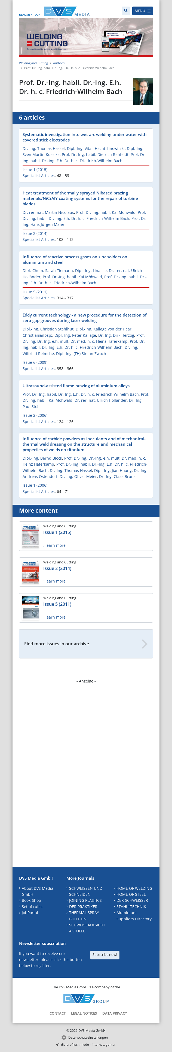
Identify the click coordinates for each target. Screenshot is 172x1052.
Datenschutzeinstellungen (88, 1037)
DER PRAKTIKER (83, 906)
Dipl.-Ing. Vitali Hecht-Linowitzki (96, 148)
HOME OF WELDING (134, 888)
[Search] (126, 11)
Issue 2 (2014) (35, 233)
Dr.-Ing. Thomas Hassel (44, 148)
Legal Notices (84, 1013)
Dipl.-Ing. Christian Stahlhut (48, 329)
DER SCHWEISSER (132, 900)
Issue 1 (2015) (35, 169)
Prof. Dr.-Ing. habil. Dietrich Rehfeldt (95, 154)
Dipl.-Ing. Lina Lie (91, 270)
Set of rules (32, 906)
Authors (58, 63)
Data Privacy (114, 1013)
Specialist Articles (39, 175)
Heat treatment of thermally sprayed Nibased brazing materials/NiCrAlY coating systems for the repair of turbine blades (80, 198)
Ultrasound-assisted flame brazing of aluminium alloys (76, 385)
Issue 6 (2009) (35, 362)
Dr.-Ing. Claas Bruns (117, 476)
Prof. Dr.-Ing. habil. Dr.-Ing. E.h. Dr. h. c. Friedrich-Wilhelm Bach (81, 394)
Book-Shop (31, 900)
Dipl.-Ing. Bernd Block (42, 458)
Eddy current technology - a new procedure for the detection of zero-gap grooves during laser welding (84, 317)
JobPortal (30, 912)
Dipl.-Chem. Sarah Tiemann (48, 270)
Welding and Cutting (33, 63)
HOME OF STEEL (131, 894)
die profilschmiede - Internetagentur (88, 1044)
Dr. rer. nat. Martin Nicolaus (48, 212)
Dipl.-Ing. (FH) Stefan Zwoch (81, 353)
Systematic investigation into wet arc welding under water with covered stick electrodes (85, 137)
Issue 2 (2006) (35, 415)
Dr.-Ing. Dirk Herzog (116, 335)
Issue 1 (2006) (35, 485)
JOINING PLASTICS (85, 900)
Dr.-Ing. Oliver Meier (78, 476)
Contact (58, 1013)
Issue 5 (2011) (35, 291)
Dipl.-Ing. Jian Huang (113, 470)
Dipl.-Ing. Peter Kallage (75, 335)
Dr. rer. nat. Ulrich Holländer (101, 400)
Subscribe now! (105, 954)
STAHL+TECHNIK (131, 906)
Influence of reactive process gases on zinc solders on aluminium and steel (75, 259)
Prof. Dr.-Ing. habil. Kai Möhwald (106, 212)
